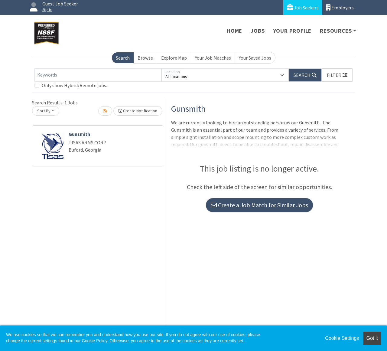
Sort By (43, 110)
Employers (340, 7)
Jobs (258, 30)
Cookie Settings (342, 338)
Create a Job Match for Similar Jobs (259, 205)
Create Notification (138, 110)
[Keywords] (97, 75)
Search (123, 58)
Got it (372, 338)
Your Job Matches (213, 58)
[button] (337, 75)
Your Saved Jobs (255, 58)
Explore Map (174, 58)
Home (234, 30)
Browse (145, 58)
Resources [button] (336, 30)
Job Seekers (303, 7)
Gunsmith (79, 134)
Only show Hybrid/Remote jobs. (74, 85)
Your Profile (292, 30)
